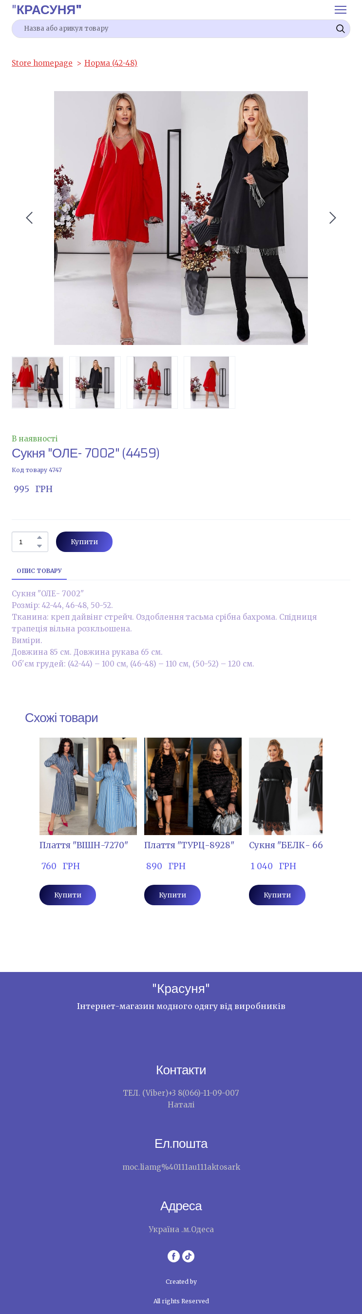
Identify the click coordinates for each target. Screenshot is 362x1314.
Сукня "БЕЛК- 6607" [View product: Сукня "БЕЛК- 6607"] (293, 845)
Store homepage (42, 63)
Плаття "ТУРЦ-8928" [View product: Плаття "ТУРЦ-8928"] (189, 845)
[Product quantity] (27, 542)
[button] (340, 29)
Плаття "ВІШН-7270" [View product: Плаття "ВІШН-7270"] (83, 845)
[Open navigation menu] (340, 9)
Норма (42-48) (110, 63)
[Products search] (181, 28)
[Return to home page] (47, 9)
